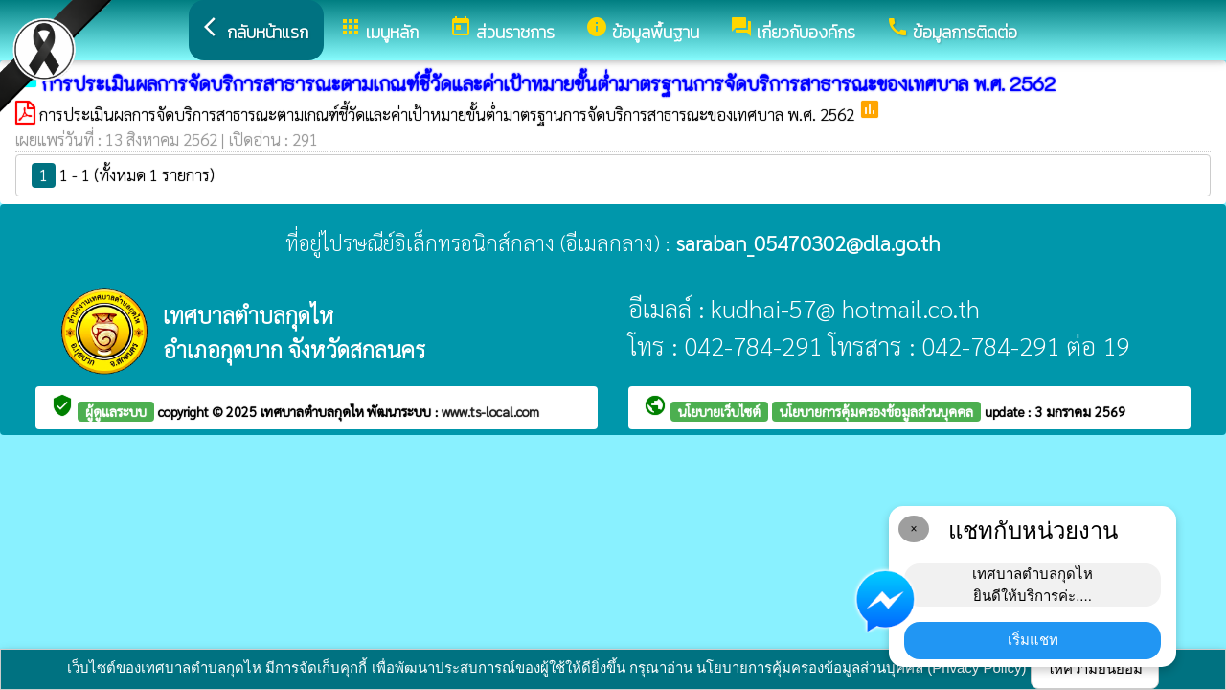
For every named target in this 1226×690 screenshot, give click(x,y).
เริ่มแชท (1033, 640)
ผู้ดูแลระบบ (116, 411)
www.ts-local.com (490, 411)
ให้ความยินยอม (1095, 668)
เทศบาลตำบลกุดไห (314, 411)
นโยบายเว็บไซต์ (719, 411)
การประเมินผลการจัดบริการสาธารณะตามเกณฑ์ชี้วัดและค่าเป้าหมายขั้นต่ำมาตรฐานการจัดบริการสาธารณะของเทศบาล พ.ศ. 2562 (448, 114)
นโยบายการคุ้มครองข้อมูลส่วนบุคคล (876, 411)
